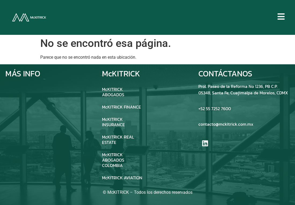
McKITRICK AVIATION (122, 177)
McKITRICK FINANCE (121, 107)
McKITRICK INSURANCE (113, 122)
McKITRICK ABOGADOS (113, 92)
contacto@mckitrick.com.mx (225, 124)
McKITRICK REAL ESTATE (118, 140)
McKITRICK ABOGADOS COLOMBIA (113, 160)
